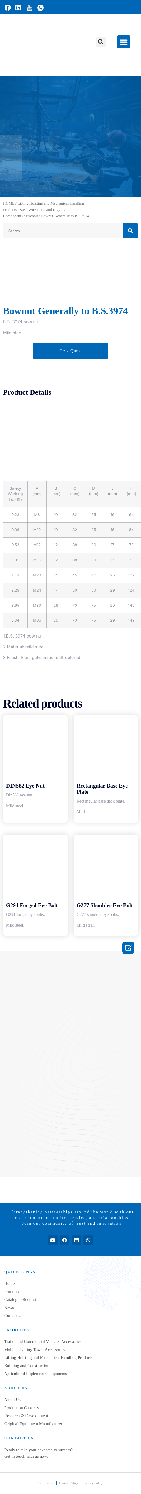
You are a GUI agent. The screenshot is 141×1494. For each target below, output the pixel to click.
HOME (9, 203)
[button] (101, 42)
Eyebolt (32, 216)
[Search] (130, 230)
